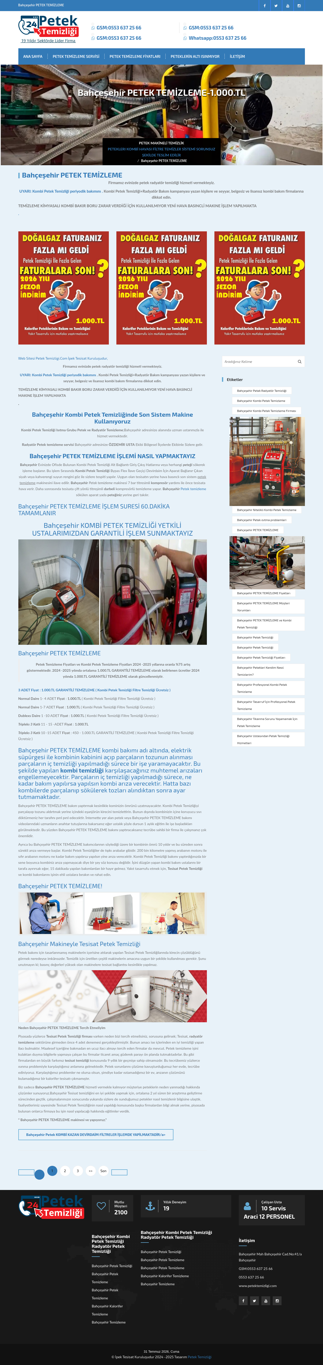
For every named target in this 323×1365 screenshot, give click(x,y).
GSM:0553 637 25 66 (119, 27)
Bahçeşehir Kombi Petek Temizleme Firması (266, 410)
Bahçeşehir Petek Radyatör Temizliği (262, 390)
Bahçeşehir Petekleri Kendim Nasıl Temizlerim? (260, 671)
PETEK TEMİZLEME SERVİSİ (76, 56)
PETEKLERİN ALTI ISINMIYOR (195, 56)
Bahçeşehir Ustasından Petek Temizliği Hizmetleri (263, 739)
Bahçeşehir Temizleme (109, 1322)
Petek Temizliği (199, 1357)
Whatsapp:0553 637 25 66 (217, 38)
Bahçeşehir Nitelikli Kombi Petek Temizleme (267, 509)
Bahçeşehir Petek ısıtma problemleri (262, 520)
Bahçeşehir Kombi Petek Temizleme (261, 400)
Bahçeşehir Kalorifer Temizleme (107, 1310)
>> (91, 1171)
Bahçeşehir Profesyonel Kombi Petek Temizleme (262, 688)
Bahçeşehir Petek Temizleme (105, 1278)
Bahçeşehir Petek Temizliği (255, 637)
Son (104, 1171)
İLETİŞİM (237, 56)
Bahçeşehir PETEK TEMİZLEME (164, 161)
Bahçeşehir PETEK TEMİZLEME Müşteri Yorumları (263, 606)
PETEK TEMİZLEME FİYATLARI (135, 56)
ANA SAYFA (32, 56)
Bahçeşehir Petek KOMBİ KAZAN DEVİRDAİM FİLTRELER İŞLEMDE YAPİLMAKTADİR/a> (96, 1134)
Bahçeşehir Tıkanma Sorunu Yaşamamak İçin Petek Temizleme (267, 722)
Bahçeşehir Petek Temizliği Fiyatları (261, 657)
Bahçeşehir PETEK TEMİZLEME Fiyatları (264, 593)
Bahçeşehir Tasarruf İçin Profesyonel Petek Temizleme (266, 705)
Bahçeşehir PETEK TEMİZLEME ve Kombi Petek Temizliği (264, 623)
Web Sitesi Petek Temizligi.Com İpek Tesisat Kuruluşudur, (63, 358)
